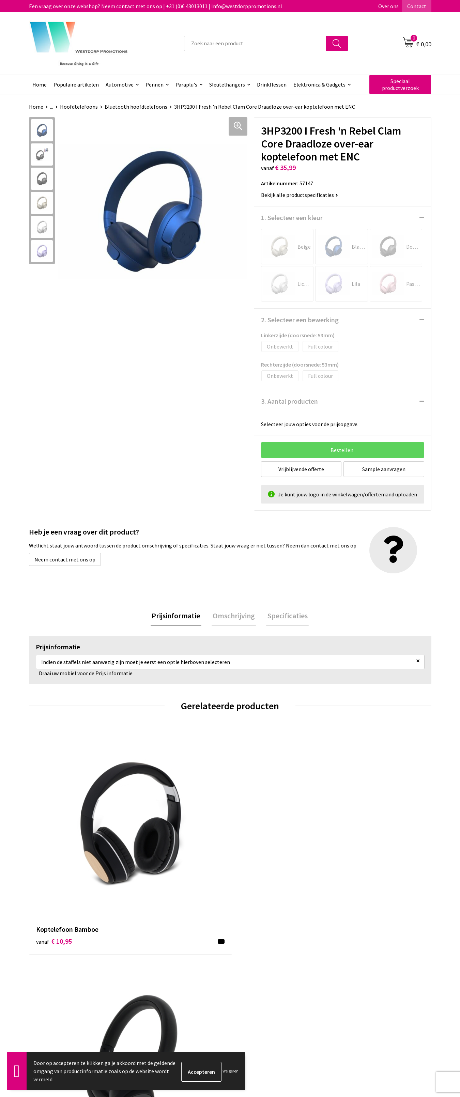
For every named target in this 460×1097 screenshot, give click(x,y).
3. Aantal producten (289, 401)
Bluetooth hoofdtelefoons (136, 106)
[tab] (178, 616)
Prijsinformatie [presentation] (178, 616)
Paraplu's (186, 84)
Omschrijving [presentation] (234, 616)
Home (39, 84)
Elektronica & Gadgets (319, 84)
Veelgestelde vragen (165, 972)
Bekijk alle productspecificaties (299, 194)
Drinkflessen (272, 84)
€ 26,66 (355, 860)
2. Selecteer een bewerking (300, 319)
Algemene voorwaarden (366, 962)
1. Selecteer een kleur (292, 217)
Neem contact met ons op (64, 559)
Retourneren (255, 972)
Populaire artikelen (76, 84)
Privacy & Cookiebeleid (365, 972)
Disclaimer (351, 983)
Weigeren (231, 1070)
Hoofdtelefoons (79, 106)
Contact (416, 6)
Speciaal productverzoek (400, 84)
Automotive (120, 84)
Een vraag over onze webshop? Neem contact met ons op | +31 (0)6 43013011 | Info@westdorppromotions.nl (155, 6)
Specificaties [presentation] (285, 616)
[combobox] (255, 43)
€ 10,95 (54, 839)
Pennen (154, 84)
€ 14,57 (154, 850)
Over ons (388, 6)
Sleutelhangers (227, 84)
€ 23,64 (255, 850)
